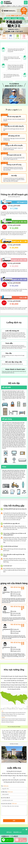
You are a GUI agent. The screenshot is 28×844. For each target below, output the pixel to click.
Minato (12, 715)
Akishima (3, 718)
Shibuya (7, 714)
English (8, 5)
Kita (23, 712)
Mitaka (24, 720)
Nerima (6, 715)
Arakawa (6, 712)
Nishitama (8, 722)
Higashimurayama (5, 720)
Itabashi (10, 712)
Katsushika (20, 712)
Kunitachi (13, 718)
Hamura (24, 718)
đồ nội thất (6, 387)
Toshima (22, 714)
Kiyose (9, 718)
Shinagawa (3, 714)
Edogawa (14, 712)
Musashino (3, 722)
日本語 (2, 5)
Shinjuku (3, 712)
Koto (25, 712)
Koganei (16, 718)
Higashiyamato (12, 720)
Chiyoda (19, 714)
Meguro (15, 715)
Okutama (12, 722)
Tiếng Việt (25, 5)
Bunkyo (9, 715)
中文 (14, 5)
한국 (19, 5)
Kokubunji (21, 718)
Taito (14, 714)
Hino (16, 720)
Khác (4, 467)
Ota (16, 712)
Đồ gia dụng (7, 419)
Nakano (2, 715)
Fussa (18, 720)
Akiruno (6, 718)
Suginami (11, 714)
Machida (21, 720)
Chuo (16, 714)
